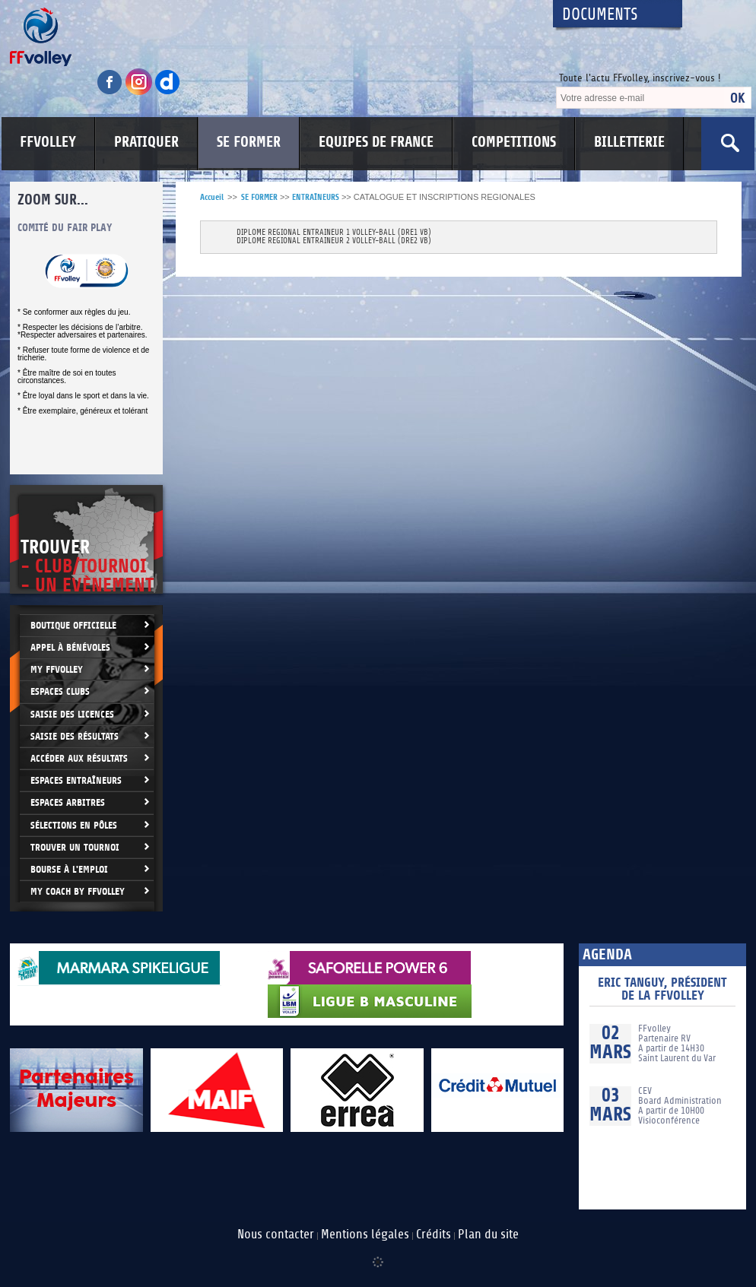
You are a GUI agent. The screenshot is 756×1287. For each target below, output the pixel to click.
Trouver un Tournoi (74, 847)
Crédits (433, 1234)
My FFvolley (56, 669)
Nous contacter (275, 1234)
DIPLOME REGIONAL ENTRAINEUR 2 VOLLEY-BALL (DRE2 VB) (334, 241)
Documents (600, 14)
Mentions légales (365, 1234)
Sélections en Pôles (73, 825)
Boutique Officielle (73, 625)
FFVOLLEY (48, 142)
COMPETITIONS (514, 142)
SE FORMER (249, 142)
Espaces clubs (60, 691)
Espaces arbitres (67, 802)
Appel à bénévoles (70, 647)
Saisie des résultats (74, 736)
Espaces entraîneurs (76, 780)
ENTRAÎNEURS (315, 197)
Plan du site (488, 1234)
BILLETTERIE (629, 142)
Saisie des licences (72, 714)
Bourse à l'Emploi (69, 869)
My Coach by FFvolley (77, 891)
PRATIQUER (146, 142)
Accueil (212, 197)
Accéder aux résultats (79, 758)
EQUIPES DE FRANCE (376, 142)
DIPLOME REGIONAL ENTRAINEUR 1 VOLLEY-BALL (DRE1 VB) (334, 233)
